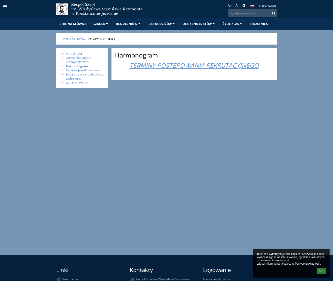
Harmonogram (77, 66)
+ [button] (229, 5)
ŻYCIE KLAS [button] (233, 24)
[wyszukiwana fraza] (252, 13)
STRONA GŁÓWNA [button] (73, 24)
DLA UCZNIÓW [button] (128, 24)
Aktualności (74, 53)
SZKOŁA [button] (101, 24)
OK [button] (321, 270)
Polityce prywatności (307, 263)
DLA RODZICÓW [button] (162, 24)
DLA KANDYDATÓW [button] (199, 24)
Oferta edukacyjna (78, 58)
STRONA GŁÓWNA (72, 39)
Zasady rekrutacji (102, 39)
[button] (252, 6)
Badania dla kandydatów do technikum (85, 76)
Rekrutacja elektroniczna (83, 70)
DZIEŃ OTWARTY (77, 83)
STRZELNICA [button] (259, 24)
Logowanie (268, 6)
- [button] (237, 5)
